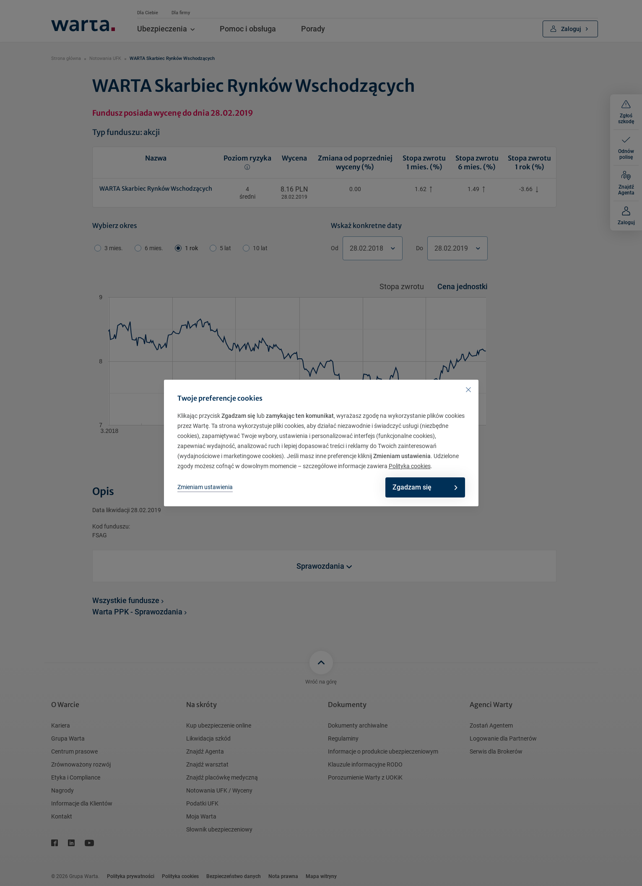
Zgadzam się (420, 487)
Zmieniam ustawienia (205, 487)
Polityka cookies (410, 466)
